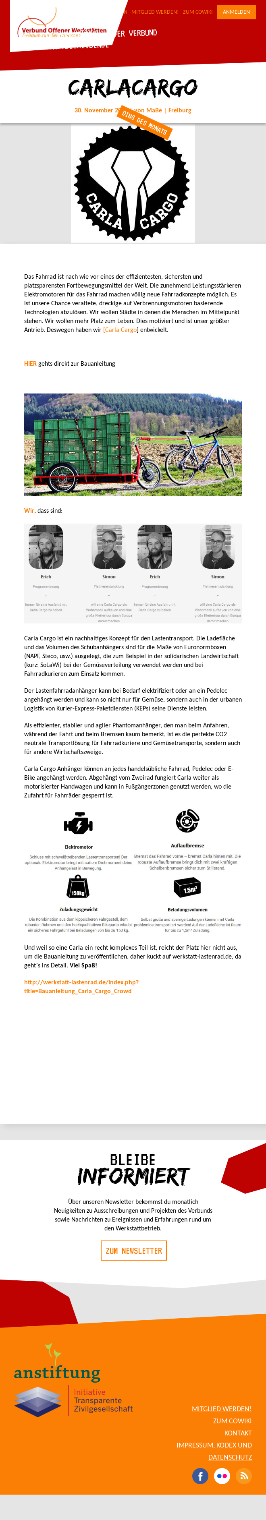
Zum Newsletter (134, 1250)
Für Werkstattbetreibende (60, 46)
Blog (20, 36)
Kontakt (238, 1433)
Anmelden (236, 12)
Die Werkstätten (70, 35)
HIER (31, 364)
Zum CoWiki (198, 12)
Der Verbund (134, 33)
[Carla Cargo (120, 330)
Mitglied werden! (155, 12)
